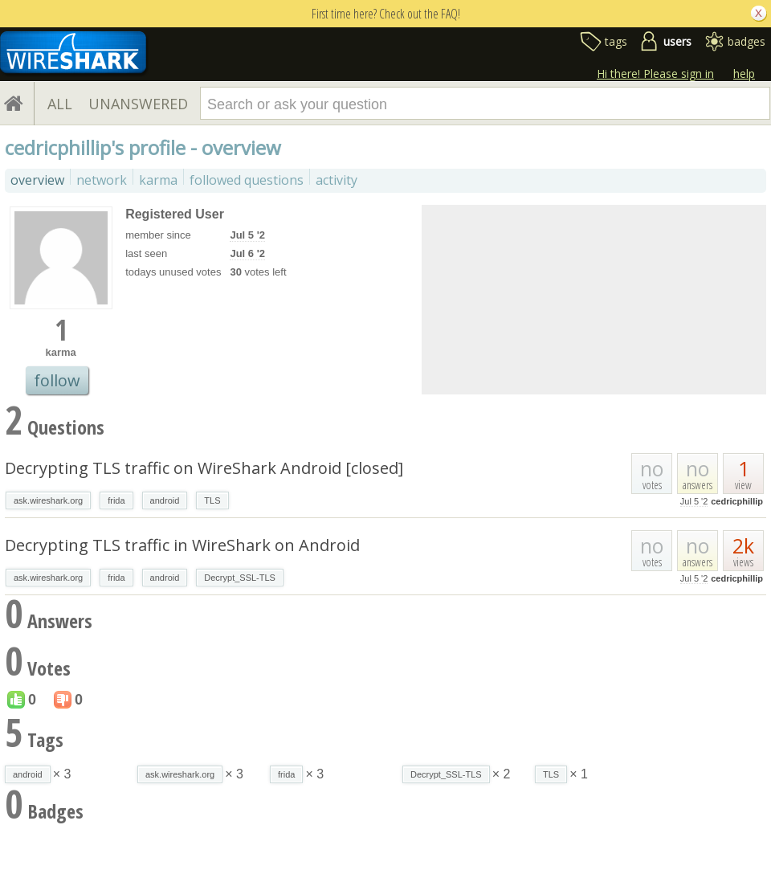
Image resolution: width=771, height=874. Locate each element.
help (744, 73)
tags (616, 41)
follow (57, 380)
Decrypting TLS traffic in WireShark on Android (182, 545)
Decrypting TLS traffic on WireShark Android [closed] (204, 468)
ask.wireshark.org (48, 500)
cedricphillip (737, 501)
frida (116, 500)
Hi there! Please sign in (655, 73)
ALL (59, 103)
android (165, 500)
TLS (212, 500)
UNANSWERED (138, 103)
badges (746, 41)
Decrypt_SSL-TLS (239, 577)
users (677, 41)
